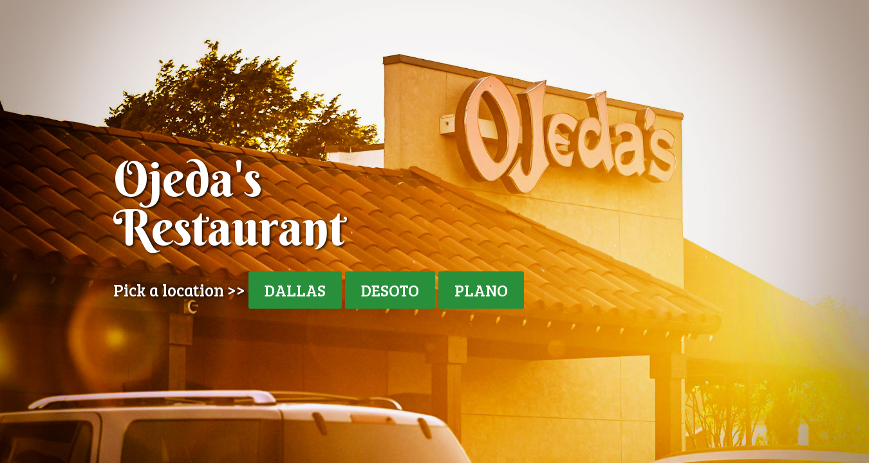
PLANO (481, 290)
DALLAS (295, 290)
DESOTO (390, 290)
